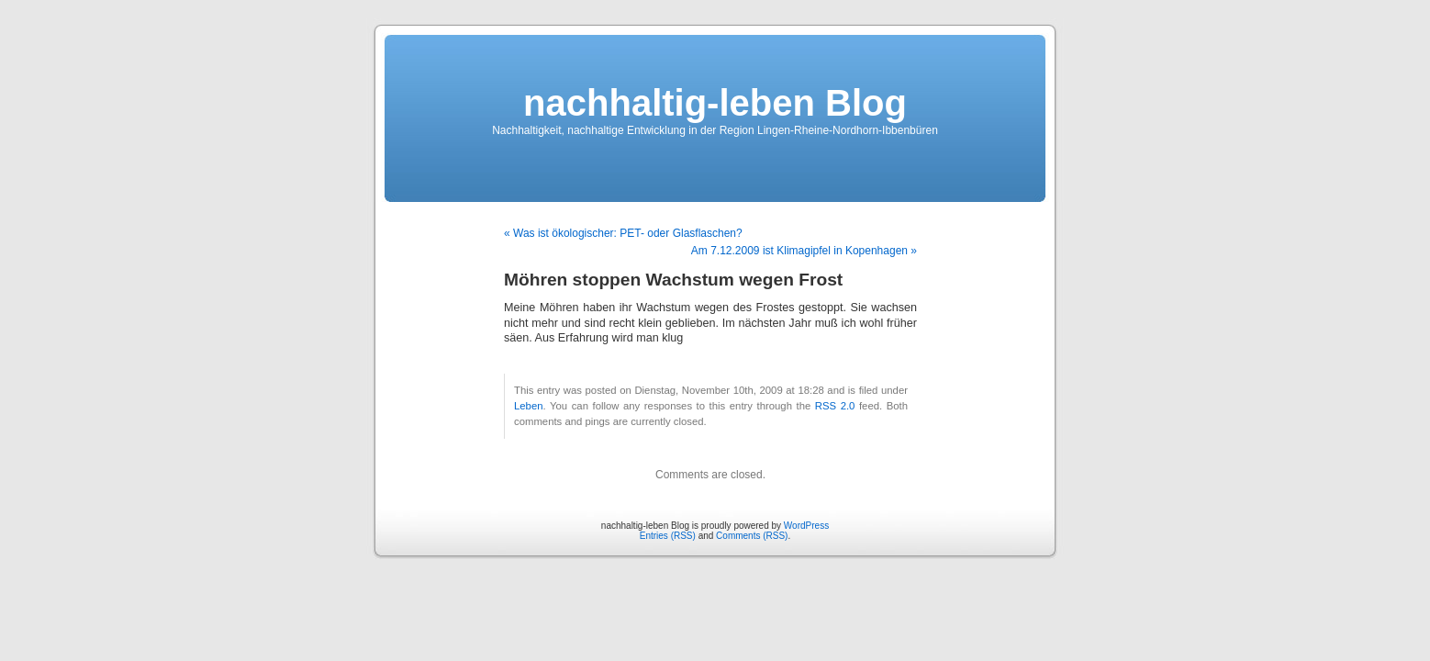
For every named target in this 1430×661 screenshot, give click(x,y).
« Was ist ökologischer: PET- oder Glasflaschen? (623, 233)
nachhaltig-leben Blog (715, 103)
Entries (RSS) (668, 536)
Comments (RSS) (752, 536)
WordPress (806, 526)
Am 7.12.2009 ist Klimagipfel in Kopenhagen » (804, 250)
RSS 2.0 (835, 405)
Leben (528, 405)
